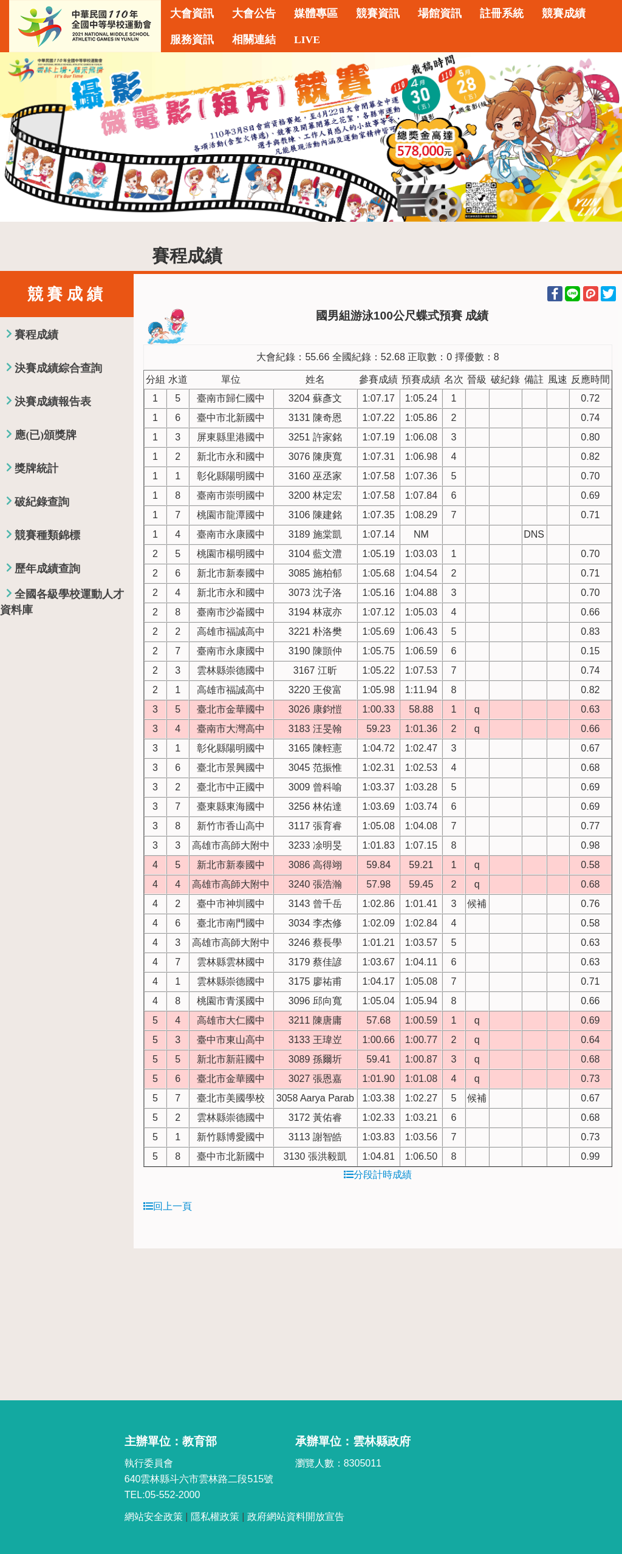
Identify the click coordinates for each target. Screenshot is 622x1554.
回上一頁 (167, 1206)
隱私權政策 (215, 1516)
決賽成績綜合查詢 (58, 368)
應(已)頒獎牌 (46, 435)
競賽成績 (564, 13)
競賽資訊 (378, 13)
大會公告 (254, 13)
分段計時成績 (378, 1174)
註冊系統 (502, 13)
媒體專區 (316, 13)
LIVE (307, 39)
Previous (21, 137)
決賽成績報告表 (53, 401)
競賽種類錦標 (47, 535)
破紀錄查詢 (42, 502)
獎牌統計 (36, 468)
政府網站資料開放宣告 (295, 1516)
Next (601, 137)
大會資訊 (192, 13)
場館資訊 (440, 13)
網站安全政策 (154, 1516)
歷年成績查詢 (47, 569)
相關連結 (254, 39)
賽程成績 (36, 335)
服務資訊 (192, 39)
